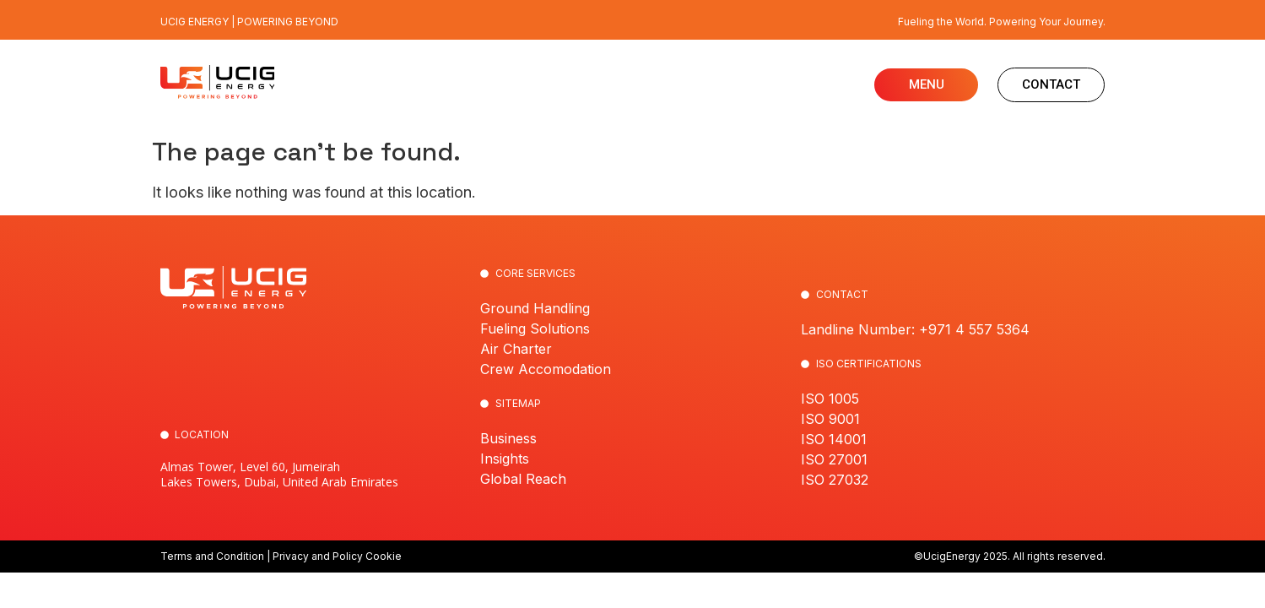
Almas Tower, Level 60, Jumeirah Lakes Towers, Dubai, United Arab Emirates (279, 474)
